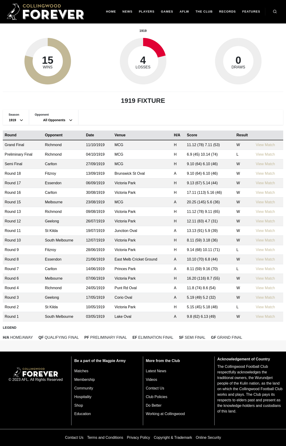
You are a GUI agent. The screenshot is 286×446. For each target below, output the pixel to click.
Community (83, 388)
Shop (78, 405)
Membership (84, 380)
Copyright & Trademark (173, 437)
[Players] (147, 12)
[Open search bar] (275, 11)
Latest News (156, 371)
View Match (265, 145)
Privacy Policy (138, 437)
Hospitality (82, 397)
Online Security (208, 437)
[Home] (111, 12)
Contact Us (155, 388)
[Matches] (167, 12)
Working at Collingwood (165, 414)
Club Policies (156, 397)
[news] (127, 12)
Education (82, 414)
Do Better (154, 405)
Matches (81, 371)
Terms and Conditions (105, 437)
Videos (151, 380)
